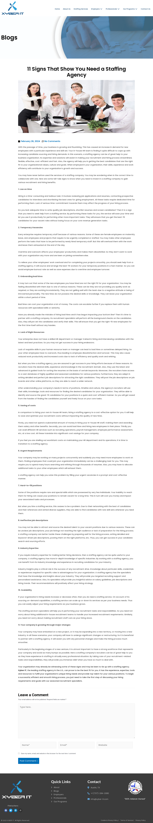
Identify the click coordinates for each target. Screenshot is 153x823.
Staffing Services (81, 9)
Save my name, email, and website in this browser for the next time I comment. (48, 753)
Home (57, 9)
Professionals (113, 9)
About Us (67, 9)
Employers (97, 9)
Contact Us (145, 9)
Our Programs (130, 9)
